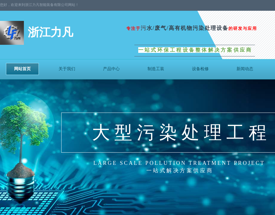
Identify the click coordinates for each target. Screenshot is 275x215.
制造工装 (156, 69)
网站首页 (22, 69)
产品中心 (111, 69)
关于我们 (67, 69)
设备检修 (200, 69)
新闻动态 (244, 69)
